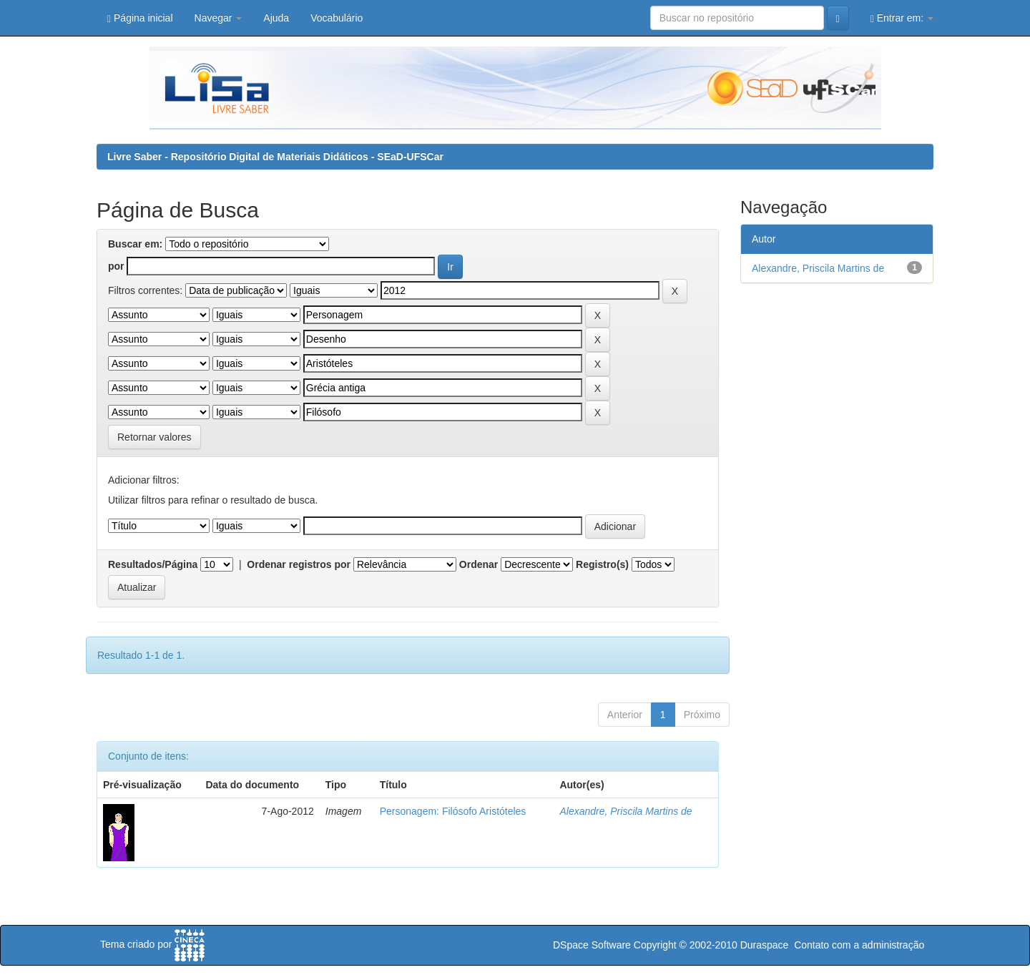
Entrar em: (901, 18)
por (116, 266)
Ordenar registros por (298, 564)
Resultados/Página (152, 564)
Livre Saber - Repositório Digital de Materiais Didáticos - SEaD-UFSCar (275, 156)
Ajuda (276, 18)
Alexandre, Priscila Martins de (625, 811)
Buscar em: (135, 244)
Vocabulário (336, 18)
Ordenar (478, 564)
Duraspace (764, 945)
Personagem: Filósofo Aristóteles (453, 811)
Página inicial (140, 18)
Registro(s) (602, 564)
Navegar (218, 18)
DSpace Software (592, 945)
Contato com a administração (859, 945)
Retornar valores (154, 437)
